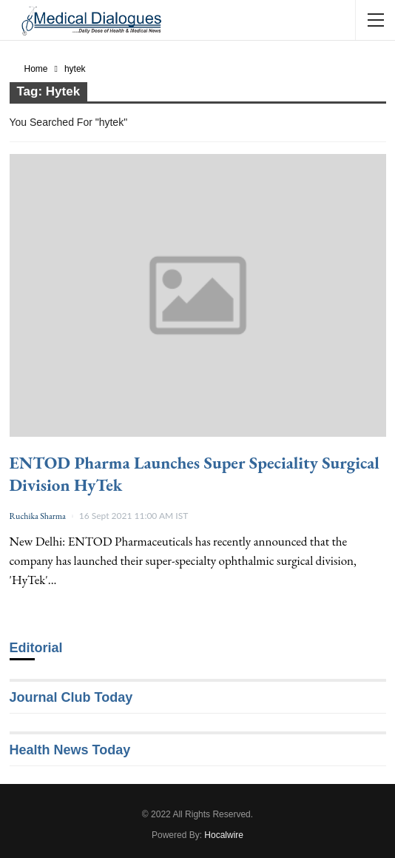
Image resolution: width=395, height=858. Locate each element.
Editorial (36, 647)
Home (36, 69)
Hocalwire (223, 835)
